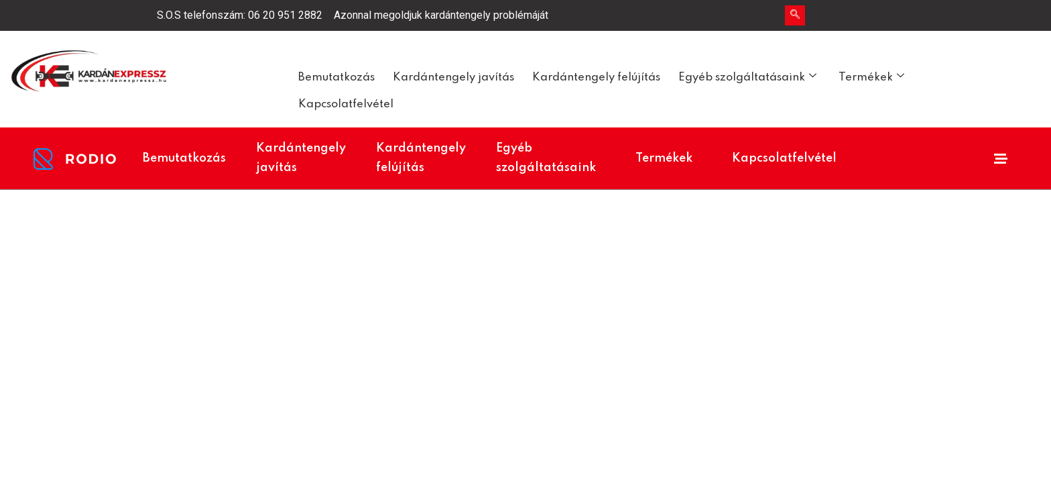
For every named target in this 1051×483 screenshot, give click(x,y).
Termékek (871, 77)
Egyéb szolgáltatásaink (747, 77)
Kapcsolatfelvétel (345, 104)
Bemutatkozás (336, 77)
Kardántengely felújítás (596, 77)
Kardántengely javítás (453, 77)
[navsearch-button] (795, 15)
